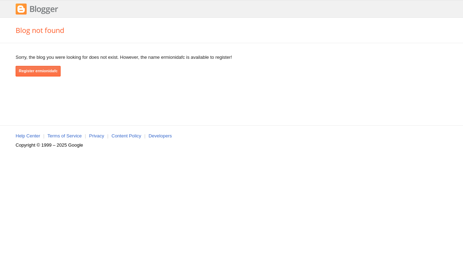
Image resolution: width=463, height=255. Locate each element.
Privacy (96, 135)
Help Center (28, 135)
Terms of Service (65, 135)
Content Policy (126, 135)
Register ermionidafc (38, 71)
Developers (160, 135)
